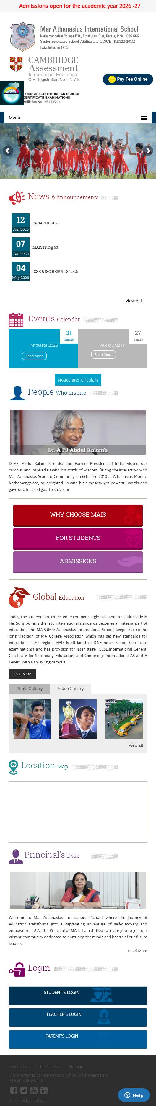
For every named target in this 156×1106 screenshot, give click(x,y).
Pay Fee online (127, 79)
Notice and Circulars (78, 380)
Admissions (78, 561)
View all (136, 745)
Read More (34, 356)
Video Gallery (71, 688)
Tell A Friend (50, 1066)
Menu (14, 117)
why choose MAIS (78, 515)
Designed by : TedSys (27, 1100)
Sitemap (76, 1066)
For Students (78, 538)
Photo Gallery (29, 688)
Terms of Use (20, 1066)
